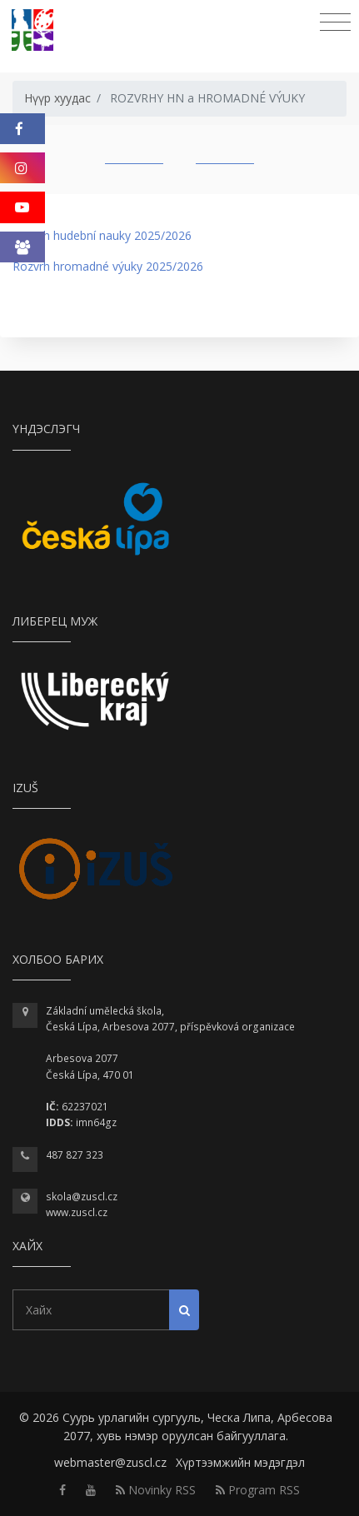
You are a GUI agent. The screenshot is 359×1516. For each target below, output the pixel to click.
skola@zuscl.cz (81, 1196)
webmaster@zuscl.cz (110, 1462)
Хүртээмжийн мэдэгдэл (240, 1462)
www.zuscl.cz (76, 1212)
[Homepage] (37, 30)
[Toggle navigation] (335, 22)
